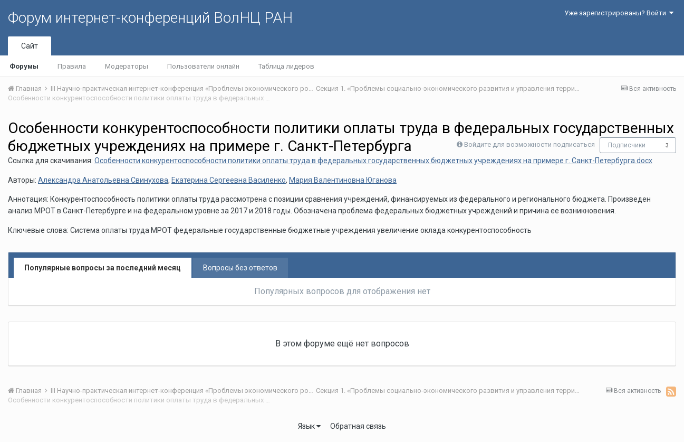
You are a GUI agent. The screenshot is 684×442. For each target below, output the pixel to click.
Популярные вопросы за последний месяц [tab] (102, 268)
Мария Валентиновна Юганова (343, 180)
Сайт (29, 46)
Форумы (23, 66)
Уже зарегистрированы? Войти (618, 13)
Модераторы (126, 66)
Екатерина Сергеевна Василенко (228, 180)
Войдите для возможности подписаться (529, 144)
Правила (71, 66)
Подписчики (627, 145)
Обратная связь (358, 426)
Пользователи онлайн (203, 66)
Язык (309, 426)
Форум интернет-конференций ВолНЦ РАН (150, 17)
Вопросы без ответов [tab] (240, 268)
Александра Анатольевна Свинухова (103, 180)
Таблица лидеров (286, 66)
